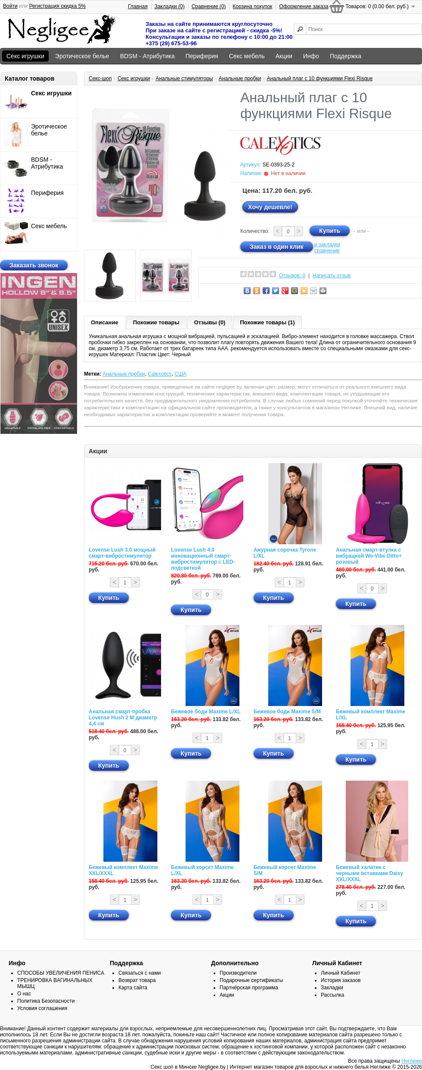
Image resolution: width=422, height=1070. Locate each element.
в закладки (327, 245)
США (180, 374)
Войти (10, 6)
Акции (284, 56)
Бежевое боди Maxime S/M (287, 712)
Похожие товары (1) (267, 322)
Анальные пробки (240, 78)
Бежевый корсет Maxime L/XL (202, 870)
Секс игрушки (25, 56)
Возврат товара (137, 980)
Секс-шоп (100, 78)
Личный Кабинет (340, 973)
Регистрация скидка (57, 6)
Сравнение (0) (209, 6)
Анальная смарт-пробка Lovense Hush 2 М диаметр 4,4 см (123, 718)
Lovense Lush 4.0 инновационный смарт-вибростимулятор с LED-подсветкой (203, 559)
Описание (104, 322)
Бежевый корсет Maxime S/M (285, 870)
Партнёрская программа (249, 988)
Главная (138, 6)
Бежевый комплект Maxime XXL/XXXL (123, 870)
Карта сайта (132, 988)
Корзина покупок (252, 6)
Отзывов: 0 (292, 276)
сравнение (327, 251)
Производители (238, 973)
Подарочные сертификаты (251, 980)
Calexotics (159, 374)
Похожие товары (156, 322)
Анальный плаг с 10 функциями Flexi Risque (320, 78)
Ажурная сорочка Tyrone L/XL (285, 553)
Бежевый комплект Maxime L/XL (370, 715)
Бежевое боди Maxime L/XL (205, 712)
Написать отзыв (332, 276)
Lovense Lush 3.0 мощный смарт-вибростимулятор (122, 553)
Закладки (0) (170, 6)
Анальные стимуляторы (184, 78)
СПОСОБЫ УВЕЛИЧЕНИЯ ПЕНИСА (60, 973)
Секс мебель (247, 56)
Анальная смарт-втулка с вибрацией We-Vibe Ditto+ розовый (369, 556)
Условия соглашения (42, 1008)
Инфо (311, 56)
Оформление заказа (303, 6)
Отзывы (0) (210, 322)
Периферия (202, 56)
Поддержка (345, 56)
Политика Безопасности (45, 1001)
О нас (24, 994)
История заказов (341, 980)
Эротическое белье (82, 56)
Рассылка (332, 995)
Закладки (332, 988)
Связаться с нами (139, 973)
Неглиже (411, 1061)
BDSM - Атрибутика (147, 56)
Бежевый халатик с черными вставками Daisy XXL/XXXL (369, 873)
